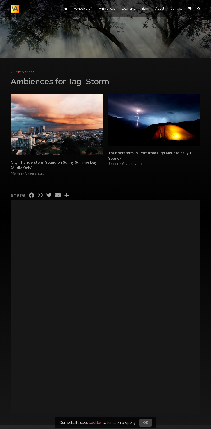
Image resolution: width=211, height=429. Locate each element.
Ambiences (107, 9)
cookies (95, 422)
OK (145, 422)
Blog (145, 9)
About (159, 9)
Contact (176, 9)
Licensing (129, 9)
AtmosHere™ (83, 9)
